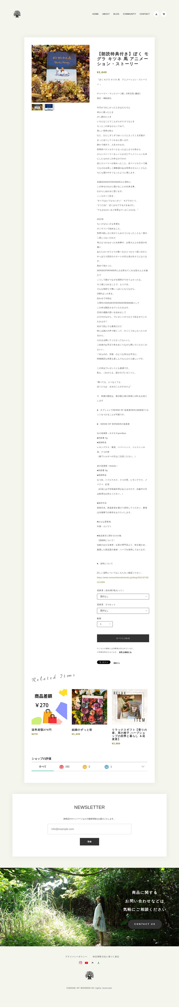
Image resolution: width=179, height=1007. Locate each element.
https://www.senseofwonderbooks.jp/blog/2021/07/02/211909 (123, 579)
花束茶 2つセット (106, 604)
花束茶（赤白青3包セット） (111, 590)
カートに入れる (123, 638)
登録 (89, 842)
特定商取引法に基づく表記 (106, 957)
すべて (42, 766)
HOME (95, 14)
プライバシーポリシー (76, 957)
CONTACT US (144, 924)
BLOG (116, 14)
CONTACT (145, 14)
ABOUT (106, 14)
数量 (99, 619)
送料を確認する (125, 652)
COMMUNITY (129, 14)
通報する (116, 663)
